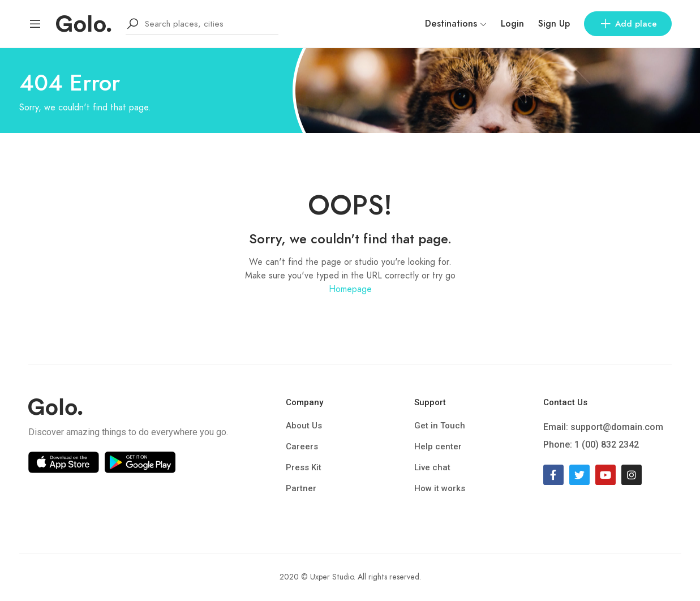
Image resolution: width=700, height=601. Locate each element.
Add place (628, 24)
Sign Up (554, 24)
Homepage (350, 289)
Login (512, 24)
